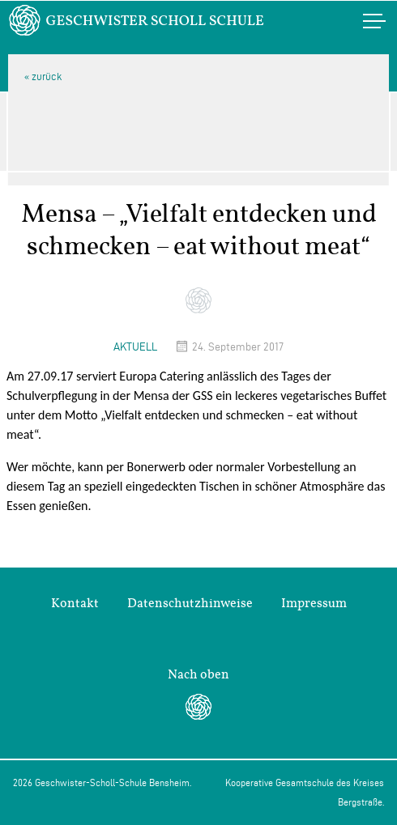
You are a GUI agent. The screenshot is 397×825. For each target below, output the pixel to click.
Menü (357, 20)
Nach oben (198, 674)
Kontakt (75, 603)
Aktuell (135, 347)
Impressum (314, 603)
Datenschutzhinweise (190, 603)
